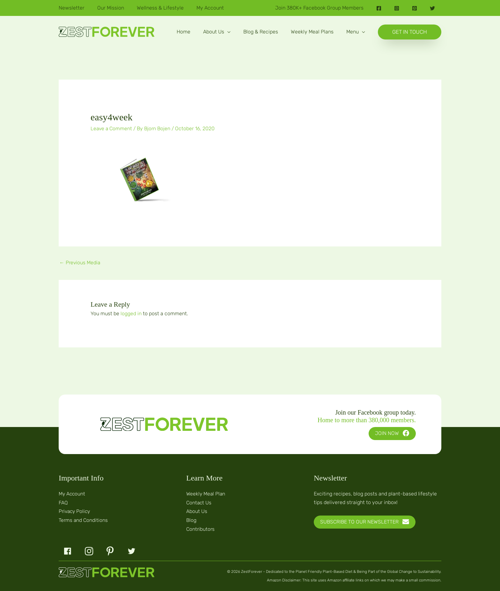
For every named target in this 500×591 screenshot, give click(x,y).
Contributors (200, 528)
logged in (131, 313)
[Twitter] (432, 8)
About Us (196, 511)
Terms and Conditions (83, 519)
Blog (191, 519)
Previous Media (80, 263)
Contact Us (199, 502)
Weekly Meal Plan (206, 493)
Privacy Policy (75, 511)
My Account (72, 493)
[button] (217, 32)
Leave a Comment (112, 128)
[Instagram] (396, 8)
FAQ (63, 502)
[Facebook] (378, 8)
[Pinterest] (414, 8)
